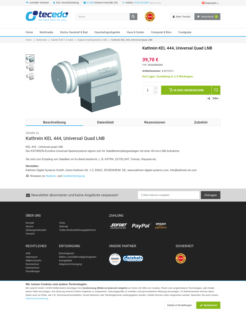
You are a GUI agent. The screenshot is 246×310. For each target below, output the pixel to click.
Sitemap (63, 226)
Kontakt (30, 222)
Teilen (213, 98)
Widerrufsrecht (33, 260)
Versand (30, 233)
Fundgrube (184, 32)
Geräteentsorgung (74, 176)
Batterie (51, 176)
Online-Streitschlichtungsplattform (77, 230)
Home (29, 32)
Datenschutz (32, 264)
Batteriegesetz (66, 253)
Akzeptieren (208, 305)
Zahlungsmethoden (36, 230)
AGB (28, 253)
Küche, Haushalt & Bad (74, 32)
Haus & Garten (135, 32)
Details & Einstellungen (179, 305)
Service (29, 226)
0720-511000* (141, 2)
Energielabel (65, 260)
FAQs (62, 222)
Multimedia (46, 32)
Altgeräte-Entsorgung (70, 264)
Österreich (210, 3)
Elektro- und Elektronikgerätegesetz (77, 257)
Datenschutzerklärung (37, 298)
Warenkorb (207, 16)
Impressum (32, 257)
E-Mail (90, 2)
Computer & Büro (161, 32)
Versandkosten (155, 64)
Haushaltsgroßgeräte (107, 32)
